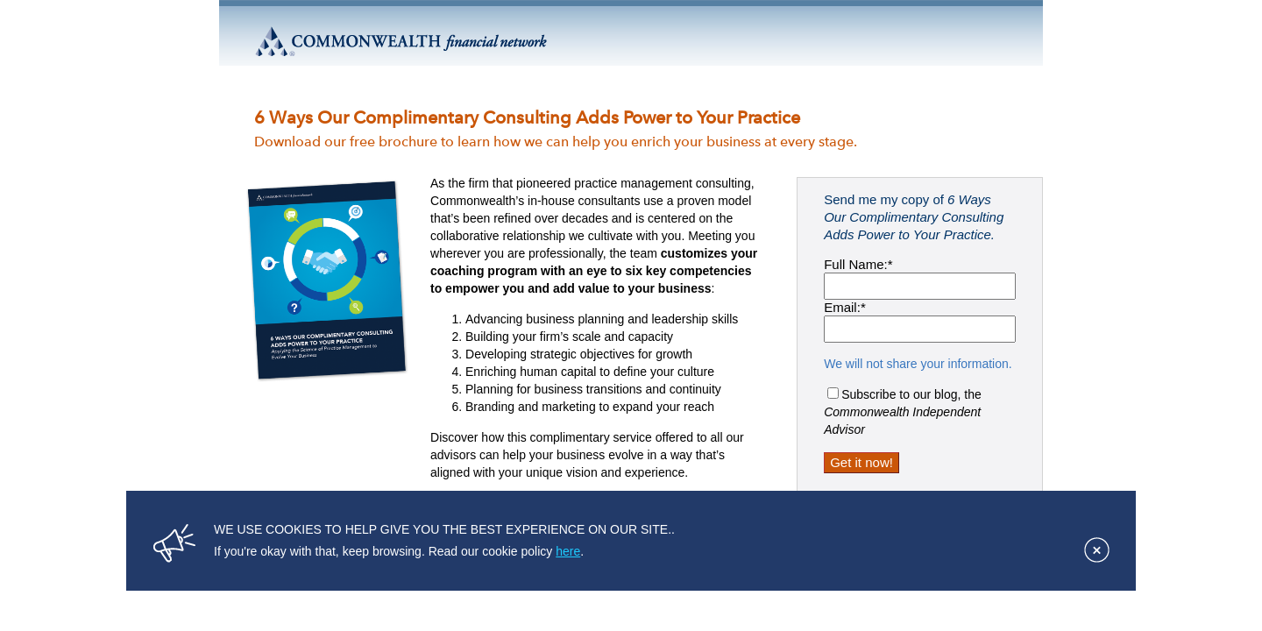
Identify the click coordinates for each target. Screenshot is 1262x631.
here (568, 551)
